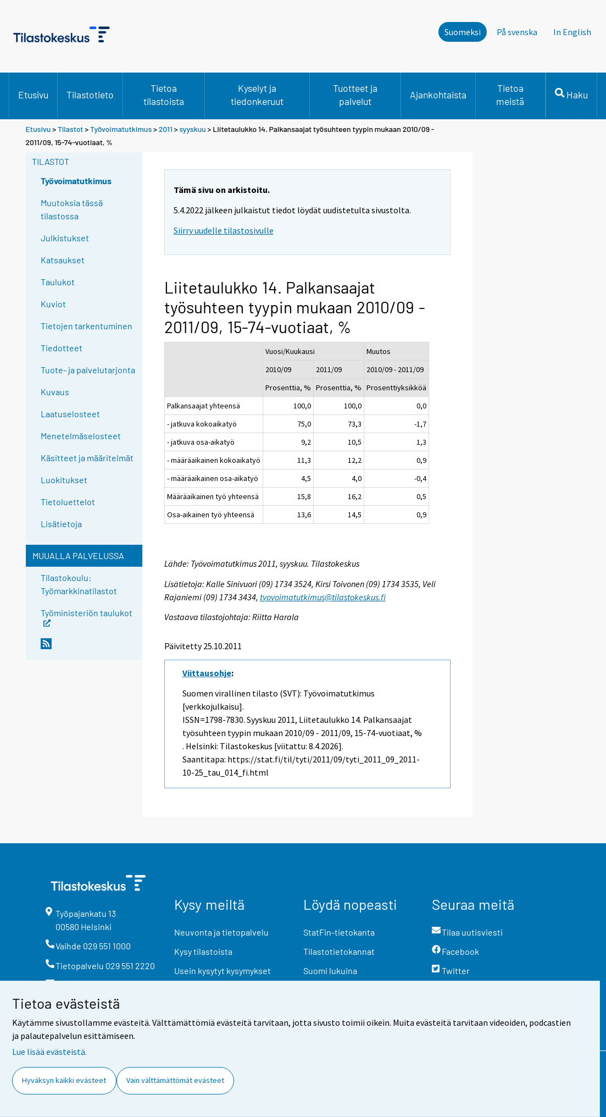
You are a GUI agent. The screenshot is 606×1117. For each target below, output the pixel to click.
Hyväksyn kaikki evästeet (64, 1080)
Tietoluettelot (68, 501)
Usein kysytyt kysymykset (222, 970)
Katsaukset (63, 260)
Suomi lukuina (330, 970)
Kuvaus (55, 391)
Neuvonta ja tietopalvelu (221, 932)
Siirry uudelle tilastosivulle (224, 230)
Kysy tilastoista (203, 951)
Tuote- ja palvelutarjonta (88, 369)
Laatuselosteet (70, 413)
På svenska (517, 31)
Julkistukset (65, 238)
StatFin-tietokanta (339, 932)
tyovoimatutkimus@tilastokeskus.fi (323, 596)
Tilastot (71, 129)
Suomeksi (462, 31)
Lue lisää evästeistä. (49, 1051)
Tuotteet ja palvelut (355, 94)
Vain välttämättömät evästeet (175, 1080)
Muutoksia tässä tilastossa (72, 209)
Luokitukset (64, 479)
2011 (166, 129)
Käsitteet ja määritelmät (87, 457)
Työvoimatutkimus (121, 129)
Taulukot (58, 282)
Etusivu (33, 95)
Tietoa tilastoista (163, 94)
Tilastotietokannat (339, 951)
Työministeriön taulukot (86, 616)
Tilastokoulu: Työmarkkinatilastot (79, 584)
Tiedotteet (61, 347)
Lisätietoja (61, 523)
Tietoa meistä (510, 94)
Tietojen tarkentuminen (86, 325)
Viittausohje (206, 672)
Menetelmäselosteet (81, 435)
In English (572, 31)
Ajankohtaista (438, 95)
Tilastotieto (90, 95)
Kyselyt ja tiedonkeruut (257, 94)
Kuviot (53, 303)
